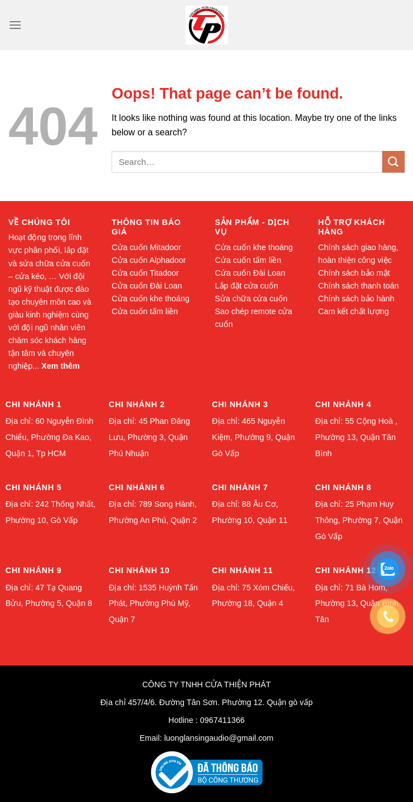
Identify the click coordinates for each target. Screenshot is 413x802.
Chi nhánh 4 (343, 404)
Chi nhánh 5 (34, 487)
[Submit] (393, 162)
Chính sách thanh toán (358, 285)
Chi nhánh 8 (343, 487)
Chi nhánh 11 (242, 570)
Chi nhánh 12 (345, 570)
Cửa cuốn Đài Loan (146, 285)
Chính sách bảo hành (356, 298)
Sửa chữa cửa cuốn (251, 298)
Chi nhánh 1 (34, 404)
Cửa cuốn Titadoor (145, 272)
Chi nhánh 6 (137, 487)
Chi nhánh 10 (139, 570)
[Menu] (15, 24)
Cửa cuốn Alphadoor (148, 260)
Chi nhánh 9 (34, 570)
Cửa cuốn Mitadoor (146, 247)
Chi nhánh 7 (240, 487)
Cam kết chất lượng (353, 311)
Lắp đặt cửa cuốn (246, 285)
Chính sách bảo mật (354, 272)
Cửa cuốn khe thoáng (150, 298)
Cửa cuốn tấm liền (144, 311)
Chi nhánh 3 (240, 404)
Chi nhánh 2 (137, 404)
